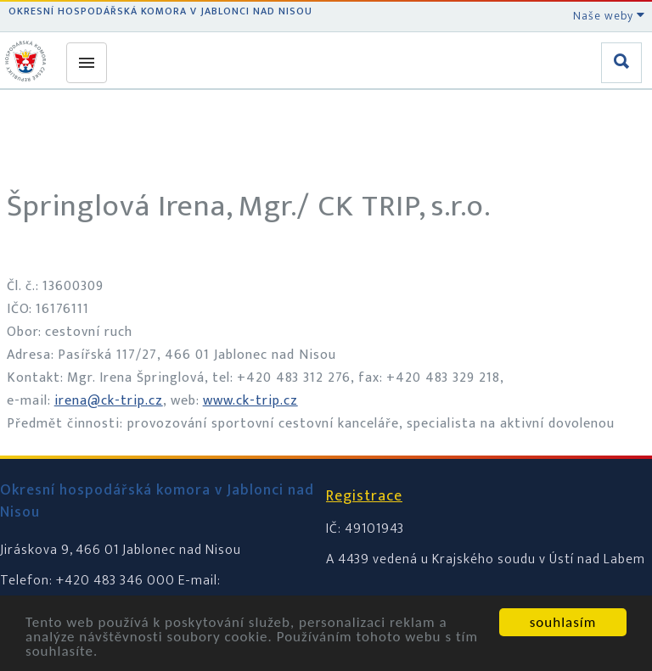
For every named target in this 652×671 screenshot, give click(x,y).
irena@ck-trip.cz (108, 400)
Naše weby (609, 15)
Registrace (364, 496)
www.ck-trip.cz (250, 400)
